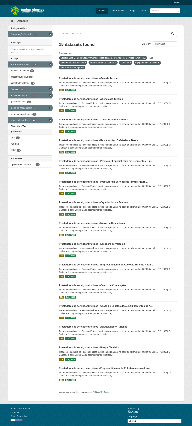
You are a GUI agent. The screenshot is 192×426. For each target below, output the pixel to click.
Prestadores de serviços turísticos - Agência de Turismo (91, 99)
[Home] (11, 20)
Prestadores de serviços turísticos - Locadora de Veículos (92, 244)
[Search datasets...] (114, 33)
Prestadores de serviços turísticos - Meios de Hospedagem (92, 223)
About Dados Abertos (20, 408)
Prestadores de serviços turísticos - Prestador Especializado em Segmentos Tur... (105, 161)
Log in (177, 2)
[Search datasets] (165, 10)
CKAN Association (19, 416)
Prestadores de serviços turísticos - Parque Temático (89, 347)
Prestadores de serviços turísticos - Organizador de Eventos (93, 202)
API (94, 392)
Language (132, 416)
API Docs (104, 392)
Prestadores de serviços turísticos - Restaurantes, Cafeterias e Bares (98, 140)
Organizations (117, 10)
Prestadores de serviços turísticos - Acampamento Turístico (93, 326)
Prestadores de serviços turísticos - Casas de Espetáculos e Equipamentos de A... (106, 306)
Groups (132, 10)
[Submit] (177, 10)
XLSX (73, 90)
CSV (61, 90)
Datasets (102, 10)
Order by (146, 44)
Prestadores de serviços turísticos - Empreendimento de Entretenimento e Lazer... (105, 368)
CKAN (133, 412)
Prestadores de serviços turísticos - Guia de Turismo (89, 78)
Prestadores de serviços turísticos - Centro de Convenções (92, 285)
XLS (67, 90)
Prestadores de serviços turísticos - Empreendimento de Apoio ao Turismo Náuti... (106, 264)
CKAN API (15, 412)
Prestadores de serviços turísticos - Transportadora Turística (93, 119)
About (143, 10)
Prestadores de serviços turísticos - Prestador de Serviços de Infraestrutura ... (103, 182)
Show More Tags (19, 126)
